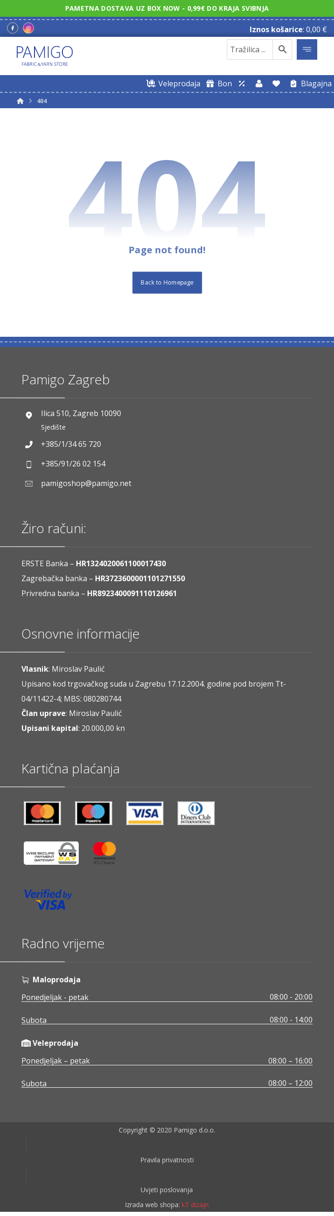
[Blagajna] (309, 83)
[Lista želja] (276, 83)
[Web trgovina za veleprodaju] (171, 83)
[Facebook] (12, 28)
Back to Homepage (167, 282)
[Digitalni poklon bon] (217, 83)
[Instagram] (28, 28)
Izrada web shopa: (152, 1209)
